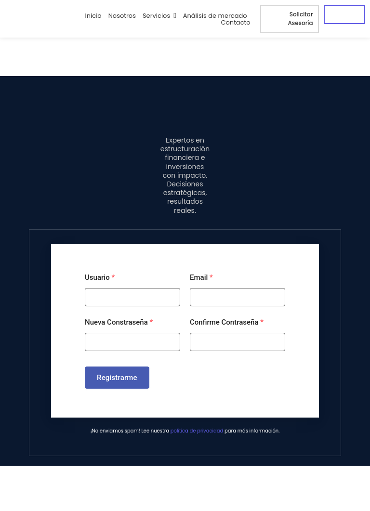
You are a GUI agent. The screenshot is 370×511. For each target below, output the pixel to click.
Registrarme (117, 377)
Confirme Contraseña (227, 322)
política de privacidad (197, 430)
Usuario (100, 277)
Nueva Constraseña (119, 322)
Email (201, 277)
